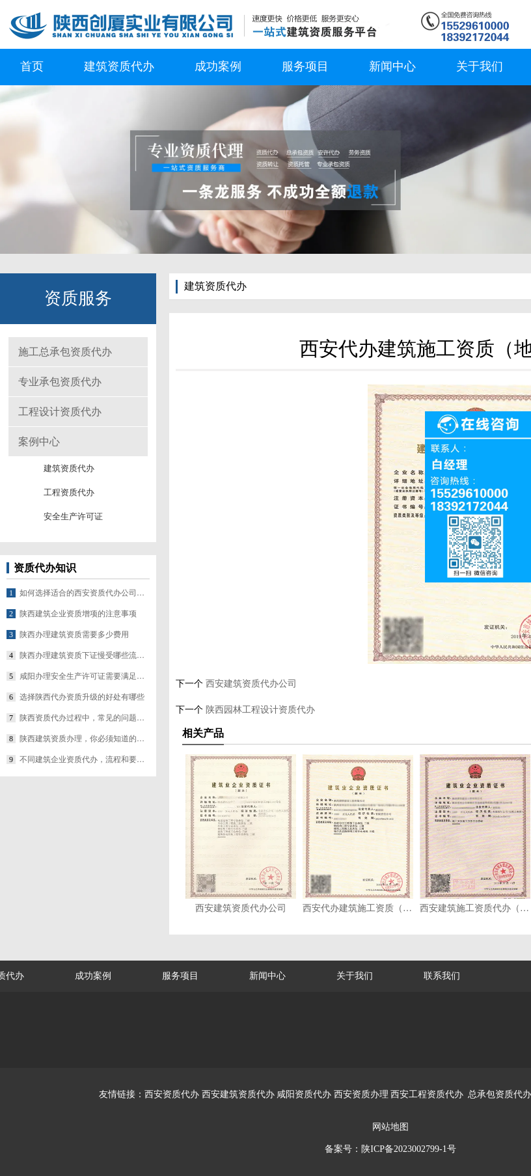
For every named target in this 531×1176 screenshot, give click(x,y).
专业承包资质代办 (60, 381)
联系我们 (442, 976)
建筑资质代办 (119, 66)
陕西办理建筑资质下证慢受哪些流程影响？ (85, 655)
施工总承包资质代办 (65, 351)
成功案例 (218, 66)
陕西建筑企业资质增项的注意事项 (78, 613)
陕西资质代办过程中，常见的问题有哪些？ (85, 717)
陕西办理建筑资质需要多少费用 (74, 634)
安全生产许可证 (73, 516)
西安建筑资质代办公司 (250, 684)
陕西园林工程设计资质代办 (259, 710)
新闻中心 (392, 66)
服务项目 (305, 66)
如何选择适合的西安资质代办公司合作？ (85, 592)
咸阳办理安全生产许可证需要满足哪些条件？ (85, 676)
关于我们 (479, 66)
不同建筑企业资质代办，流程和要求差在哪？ (85, 759)
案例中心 (39, 441)
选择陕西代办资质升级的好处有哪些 (82, 697)
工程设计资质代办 (60, 411)
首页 (32, 66)
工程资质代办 (69, 492)
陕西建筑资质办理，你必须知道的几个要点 (85, 738)
